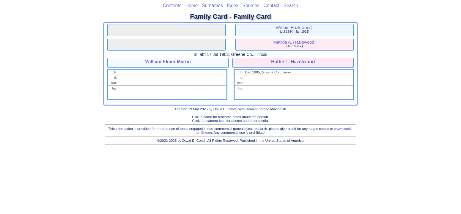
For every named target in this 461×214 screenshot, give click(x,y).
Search (291, 5)
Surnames (212, 5)
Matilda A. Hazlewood (293, 42)
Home (191, 5)
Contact (271, 5)
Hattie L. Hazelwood (293, 61)
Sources (251, 5)
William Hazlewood (294, 27)
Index (232, 5)
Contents (172, 5)
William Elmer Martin (168, 61)
